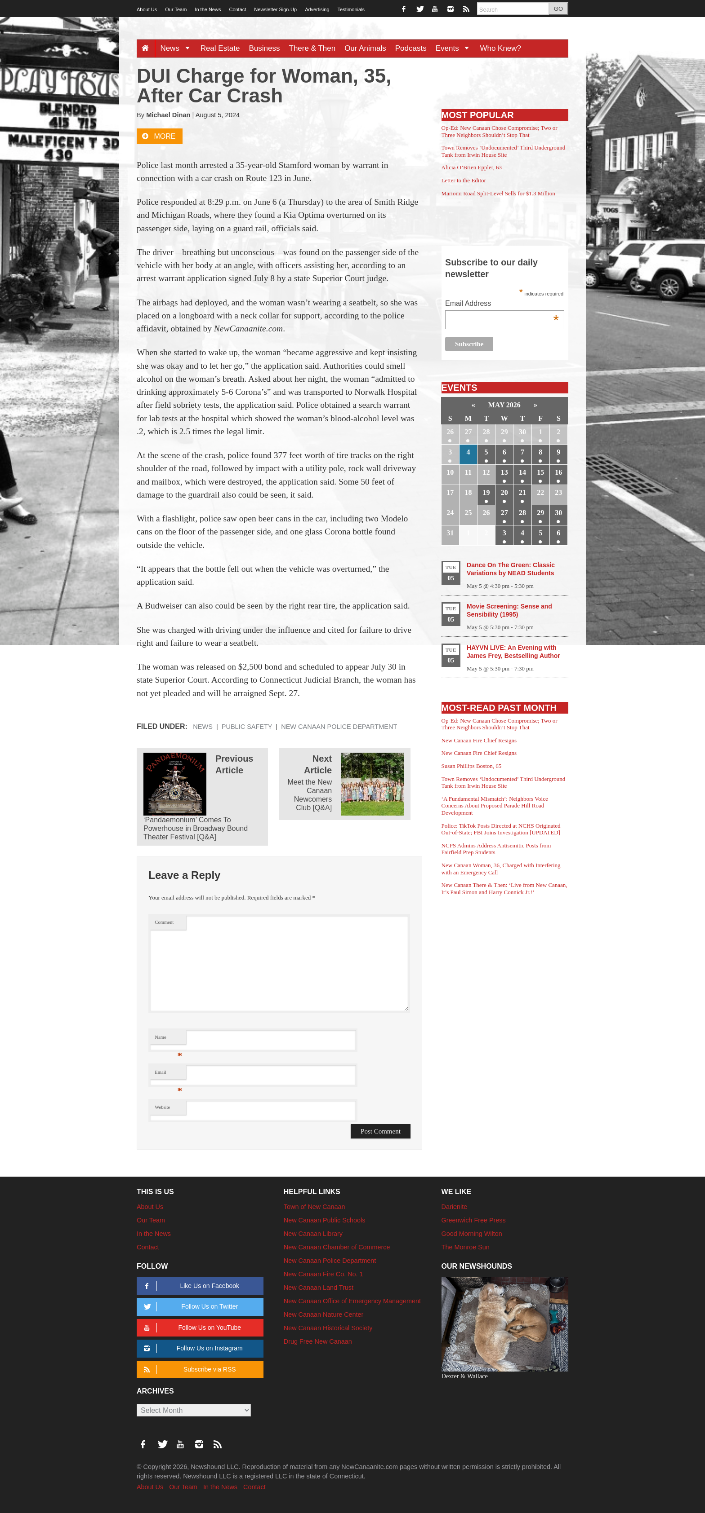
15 (540, 472)
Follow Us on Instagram (192, 1348)
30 (522, 432)
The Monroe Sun (466, 1247)
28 (486, 432)
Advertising (317, 9)
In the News (208, 9)
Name (168, 1039)
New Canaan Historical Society (328, 1328)
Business (264, 48)
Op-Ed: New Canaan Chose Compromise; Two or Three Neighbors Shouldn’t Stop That (500, 131)
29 (504, 432)
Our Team (176, 9)
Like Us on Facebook (190, 1286)
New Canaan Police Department (339, 726)
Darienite (455, 1206)
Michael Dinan (168, 115)
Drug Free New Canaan (318, 1341)
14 (522, 472)
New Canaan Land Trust (318, 1287)
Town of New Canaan (314, 1206)
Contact (237, 9)
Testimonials (351, 9)
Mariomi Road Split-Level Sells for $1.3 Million (498, 193)
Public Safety (247, 726)
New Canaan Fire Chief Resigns (479, 740)
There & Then (312, 48)
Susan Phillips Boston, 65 (472, 766)
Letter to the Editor (464, 180)
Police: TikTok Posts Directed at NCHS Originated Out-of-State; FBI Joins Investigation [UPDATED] (501, 829)
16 (558, 472)
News (178, 48)
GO (558, 8)
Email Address (502, 304)
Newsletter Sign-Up (275, 9)
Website (162, 1107)
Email (168, 1074)
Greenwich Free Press (474, 1220)
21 (522, 492)
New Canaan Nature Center (324, 1314)
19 (486, 492)
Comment (164, 922)
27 (468, 432)
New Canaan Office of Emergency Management (352, 1301)
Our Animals (365, 48)
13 (504, 472)
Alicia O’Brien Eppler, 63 (472, 167)
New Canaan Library (313, 1233)
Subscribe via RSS (188, 1369)
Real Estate (220, 48)
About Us (147, 9)
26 (450, 432)
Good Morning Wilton (472, 1233)
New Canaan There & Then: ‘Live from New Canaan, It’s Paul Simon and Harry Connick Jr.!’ (504, 888)
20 (504, 492)
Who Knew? (500, 48)
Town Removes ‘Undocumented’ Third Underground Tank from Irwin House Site (504, 151)
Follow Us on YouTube (191, 1327)
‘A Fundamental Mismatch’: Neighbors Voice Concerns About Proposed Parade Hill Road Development (495, 805)
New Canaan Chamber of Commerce (337, 1247)
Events (456, 48)
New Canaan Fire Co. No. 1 (323, 1274)
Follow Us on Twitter (189, 1306)
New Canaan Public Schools (325, 1220)
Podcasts (411, 48)
